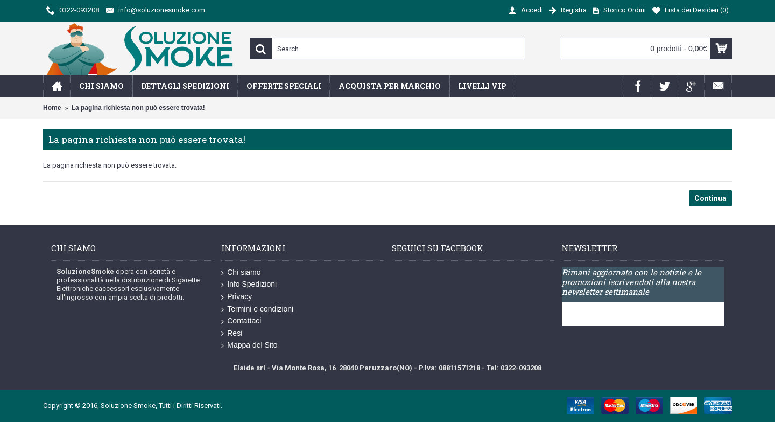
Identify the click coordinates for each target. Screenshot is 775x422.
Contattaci (241, 321)
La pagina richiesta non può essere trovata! (138, 108)
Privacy (236, 297)
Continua (710, 198)
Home (52, 108)
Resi (231, 333)
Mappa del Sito (249, 345)
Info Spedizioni (249, 284)
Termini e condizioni (257, 309)
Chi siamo (240, 273)
